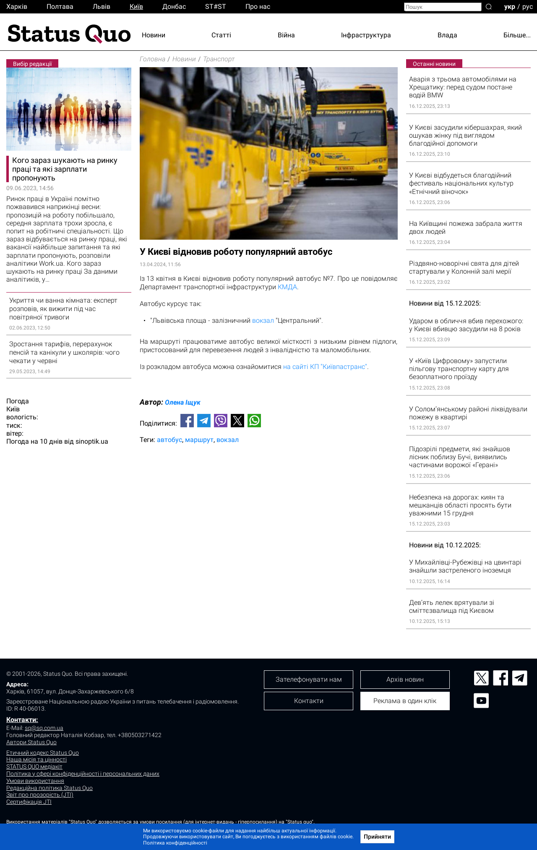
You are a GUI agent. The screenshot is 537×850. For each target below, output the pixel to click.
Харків (16, 6)
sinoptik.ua (92, 441)
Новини (153, 35)
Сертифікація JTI (29, 801)
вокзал (263, 320)
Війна (286, 35)
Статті (221, 35)
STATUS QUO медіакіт (34, 766)
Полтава (60, 6)
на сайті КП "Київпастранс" (325, 367)
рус (527, 6)
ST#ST (215, 6)
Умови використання (35, 780)
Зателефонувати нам (309, 679)
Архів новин (405, 679)
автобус (169, 440)
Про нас (257, 6)
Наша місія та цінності (36, 759)
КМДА (287, 287)
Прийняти (377, 836)
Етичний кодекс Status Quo (42, 752)
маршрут (199, 440)
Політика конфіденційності (175, 843)
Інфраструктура (366, 35)
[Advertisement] (269, 478)
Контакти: (22, 720)
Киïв (136, 6)
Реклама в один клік (404, 701)
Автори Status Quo (31, 742)
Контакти (308, 701)
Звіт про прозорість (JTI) (39, 794)
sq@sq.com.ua (44, 727)
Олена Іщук (183, 402)
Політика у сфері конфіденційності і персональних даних (82, 773)
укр (509, 6)
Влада (447, 35)
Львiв (101, 6)
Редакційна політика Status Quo (49, 788)
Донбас (174, 6)
